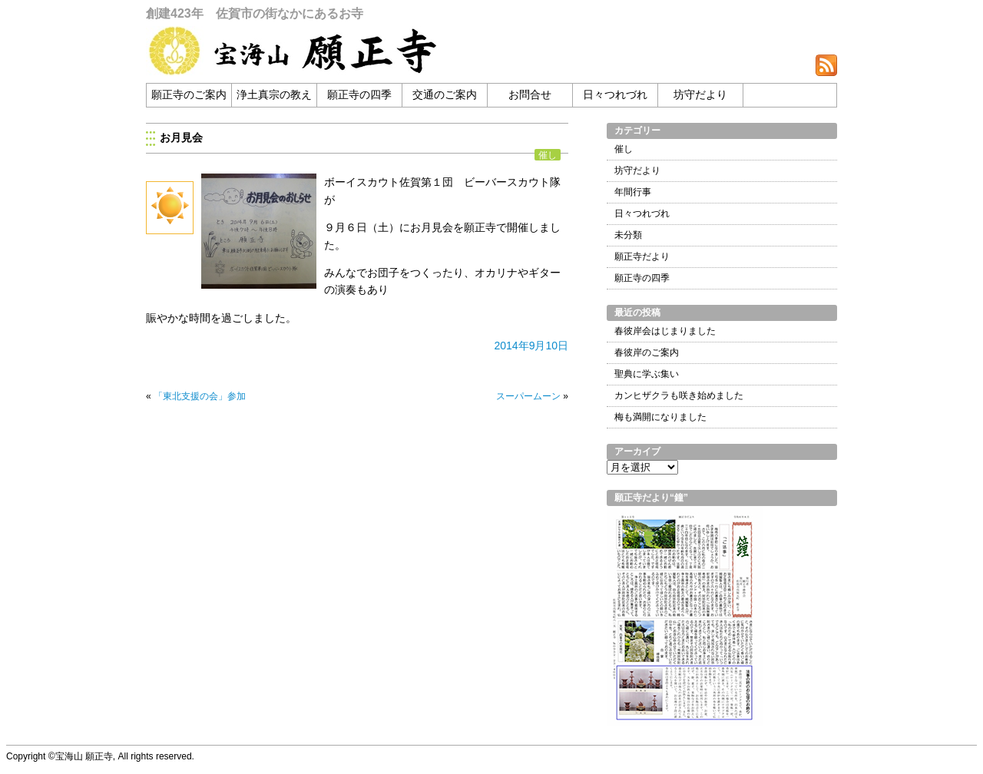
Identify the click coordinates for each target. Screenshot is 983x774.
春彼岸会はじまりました (665, 331)
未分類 (628, 235)
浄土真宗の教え (274, 95)
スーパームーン (528, 396)
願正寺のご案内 (189, 95)
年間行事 (632, 192)
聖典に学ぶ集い (646, 374)
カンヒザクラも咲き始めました (678, 395)
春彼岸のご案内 (646, 352)
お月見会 (181, 137)
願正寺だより (642, 256)
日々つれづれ (615, 95)
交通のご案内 (444, 95)
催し (547, 155)
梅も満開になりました (660, 417)
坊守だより (700, 95)
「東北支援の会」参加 (200, 396)
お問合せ (529, 95)
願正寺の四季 (359, 95)
